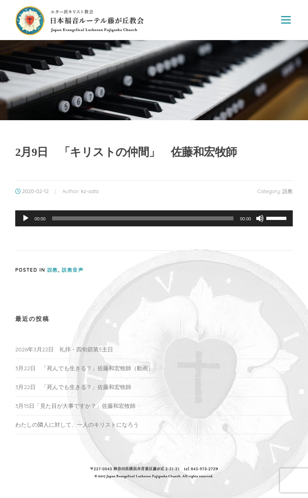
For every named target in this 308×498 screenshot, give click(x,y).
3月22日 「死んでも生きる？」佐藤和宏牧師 (73, 387)
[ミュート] (260, 218)
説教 (287, 191)
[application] (154, 218)
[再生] (26, 218)
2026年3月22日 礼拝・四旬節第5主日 (64, 349)
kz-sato (90, 191)
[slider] (143, 218)
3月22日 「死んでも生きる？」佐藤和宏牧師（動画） (84, 368)
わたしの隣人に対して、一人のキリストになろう (77, 424)
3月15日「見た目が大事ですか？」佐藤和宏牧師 (75, 405)
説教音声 (72, 270)
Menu (286, 20)
